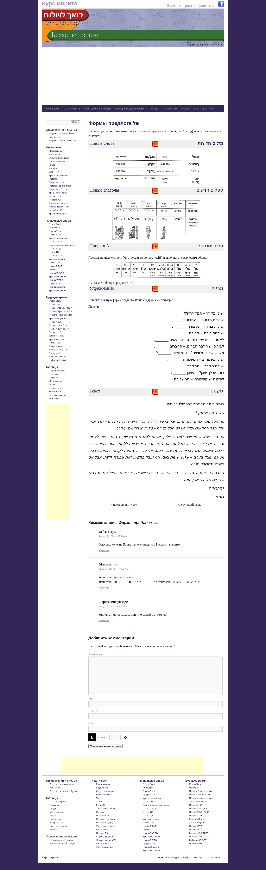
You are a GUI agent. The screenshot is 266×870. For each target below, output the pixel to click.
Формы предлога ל (58, 203)
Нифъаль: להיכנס (57, 360)
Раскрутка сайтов (179, 857)
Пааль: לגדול (55, 332)
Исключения (55, 388)
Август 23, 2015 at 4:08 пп (113, 606)
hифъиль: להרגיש (57, 356)
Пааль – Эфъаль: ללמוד (60, 311)
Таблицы (153, 108)
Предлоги (53, 377)
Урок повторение (57, 213)
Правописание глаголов (60, 314)
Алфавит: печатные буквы (62, 133)
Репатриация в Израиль (61, 840)
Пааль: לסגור (55, 241)
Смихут (52, 269)
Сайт (91, 723)
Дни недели (54, 227)
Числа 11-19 (55, 196)
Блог (196, 108)
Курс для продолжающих (129, 108)
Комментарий (95, 654)
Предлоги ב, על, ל (58, 189)
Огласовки (54, 374)
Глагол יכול (54, 252)
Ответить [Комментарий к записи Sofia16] (104, 550)
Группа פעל (55, 231)
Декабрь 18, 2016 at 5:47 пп (114, 569)
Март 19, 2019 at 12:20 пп (113, 536)
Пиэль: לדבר (55, 262)
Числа (52, 165)
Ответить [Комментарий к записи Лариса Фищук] (104, 620)
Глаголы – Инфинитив (60, 185)
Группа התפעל (56, 273)
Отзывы (185, 108)
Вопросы (53, 398)
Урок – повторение (58, 175)
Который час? (55, 391)
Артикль (53, 168)
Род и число (54, 154)
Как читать (54, 137)
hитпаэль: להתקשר (58, 349)
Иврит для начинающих (97, 108)
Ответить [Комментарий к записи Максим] (104, 587)
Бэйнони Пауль (56, 335)
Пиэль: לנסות (55, 266)
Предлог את (55, 234)
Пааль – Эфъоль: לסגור (60, 307)
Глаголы (53, 178)
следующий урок (189, 504)
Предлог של (55, 199)
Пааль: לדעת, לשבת (59, 328)
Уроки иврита (72, 108)
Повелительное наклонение (62, 245)
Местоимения (55, 151)
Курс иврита (59, 3)
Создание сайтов (212, 857)
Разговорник (169, 108)
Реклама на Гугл (195, 857)
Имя (91, 698)
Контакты (208, 108)
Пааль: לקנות (55, 248)
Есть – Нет (54, 171)
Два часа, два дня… (58, 395)
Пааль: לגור (54, 304)
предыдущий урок (125, 504)
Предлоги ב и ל (56, 182)
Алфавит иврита (57, 370)
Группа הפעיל (56, 280)
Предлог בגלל (56, 353)
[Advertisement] (133, 76)
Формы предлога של (59, 206)
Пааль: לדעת (55, 255)
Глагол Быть (55, 224)
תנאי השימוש (163, 857)
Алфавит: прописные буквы (62, 140)
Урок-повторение (57, 259)
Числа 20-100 (55, 210)
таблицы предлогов (115, 282)
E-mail (92, 711)
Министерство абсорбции (62, 843)
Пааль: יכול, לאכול (58, 325)
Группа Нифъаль (57, 287)
